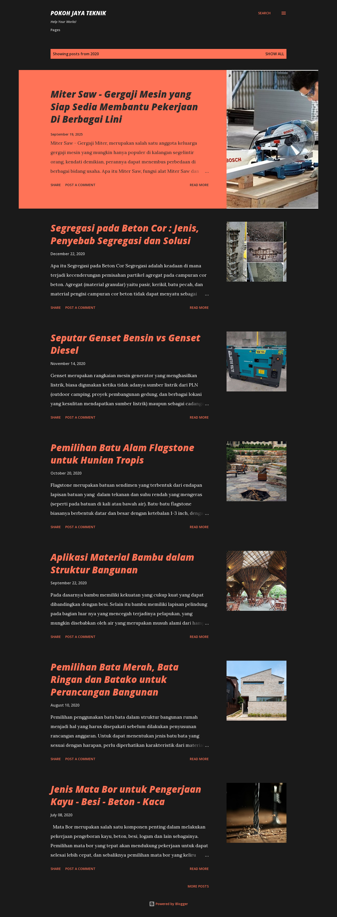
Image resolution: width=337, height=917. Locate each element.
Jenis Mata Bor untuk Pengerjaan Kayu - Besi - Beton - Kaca (126, 795)
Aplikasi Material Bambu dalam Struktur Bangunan (122, 563)
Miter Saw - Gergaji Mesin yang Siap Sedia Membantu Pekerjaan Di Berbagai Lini (124, 106)
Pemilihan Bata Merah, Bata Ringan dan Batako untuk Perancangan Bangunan (115, 679)
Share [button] (56, 185)
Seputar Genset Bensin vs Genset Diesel (125, 344)
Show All (274, 53)
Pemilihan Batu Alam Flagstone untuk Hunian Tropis (122, 453)
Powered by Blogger (168, 904)
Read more (199, 185)
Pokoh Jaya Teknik (78, 13)
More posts (198, 886)
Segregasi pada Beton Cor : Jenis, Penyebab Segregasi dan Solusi (125, 234)
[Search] (264, 13)
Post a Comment (80, 185)
